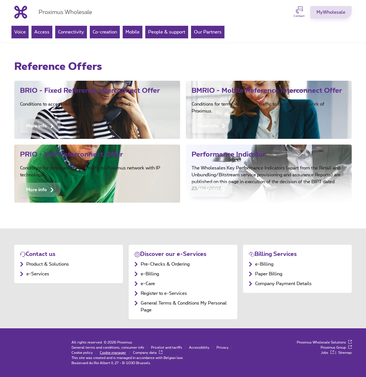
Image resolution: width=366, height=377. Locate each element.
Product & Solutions (47, 264)
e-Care (148, 283)
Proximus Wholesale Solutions (324, 342)
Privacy (222, 347)
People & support (166, 32)
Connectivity (71, 32)
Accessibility (199, 347)
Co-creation (105, 32)
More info (40, 126)
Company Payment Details (283, 283)
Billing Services (275, 254)
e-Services (37, 274)
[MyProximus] (331, 12)
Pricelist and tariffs (166, 347)
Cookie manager (113, 352)
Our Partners (208, 32)
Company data (147, 352)
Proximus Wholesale (65, 12)
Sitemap (345, 352)
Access (41, 32)
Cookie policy (82, 352)
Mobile (133, 32)
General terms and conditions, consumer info (107, 347)
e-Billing (150, 274)
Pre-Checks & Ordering (165, 264)
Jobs (327, 352)
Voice (20, 32)
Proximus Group (336, 347)
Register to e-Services (164, 293)
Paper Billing (268, 274)
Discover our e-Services (173, 254)
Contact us (40, 254)
